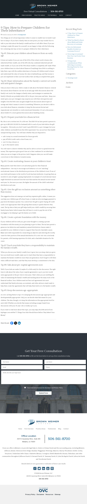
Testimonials (52, 15)
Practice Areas (39, 15)
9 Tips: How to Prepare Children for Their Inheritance (75, 35)
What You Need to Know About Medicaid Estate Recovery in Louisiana (75, 42)
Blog (61, 15)
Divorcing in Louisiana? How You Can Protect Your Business (76, 56)
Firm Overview (27, 15)
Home (17, 15)
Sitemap (57, 494)
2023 (68, 87)
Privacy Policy (58, 388)
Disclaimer (48, 388)
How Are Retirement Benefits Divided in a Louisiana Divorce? (74, 49)
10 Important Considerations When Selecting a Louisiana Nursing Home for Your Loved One (75, 65)
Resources (49, 494)
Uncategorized (22, 34)
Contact (69, 15)
